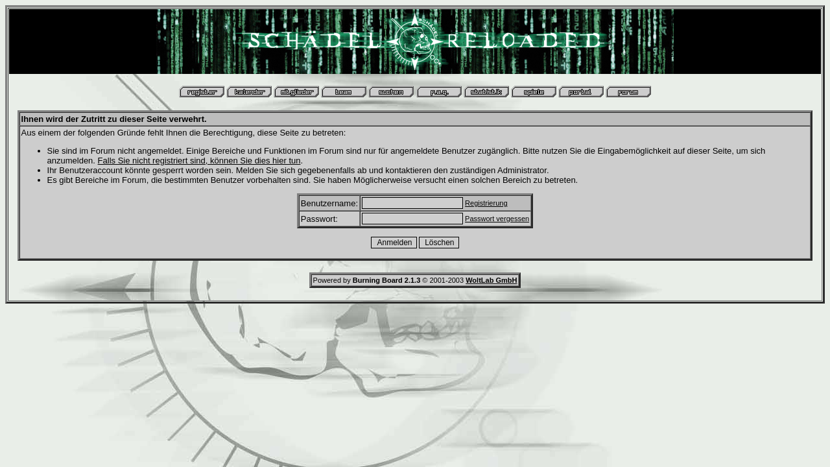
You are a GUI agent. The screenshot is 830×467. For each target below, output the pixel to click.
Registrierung (486, 203)
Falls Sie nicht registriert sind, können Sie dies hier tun (199, 160)
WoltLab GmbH (491, 280)
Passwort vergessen (497, 218)
